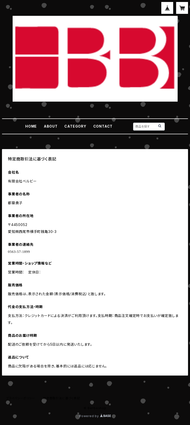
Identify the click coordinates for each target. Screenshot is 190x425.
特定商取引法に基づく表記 (61, 398)
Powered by (95, 416)
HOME (31, 126)
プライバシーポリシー (20, 398)
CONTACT (103, 126)
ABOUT (51, 126)
